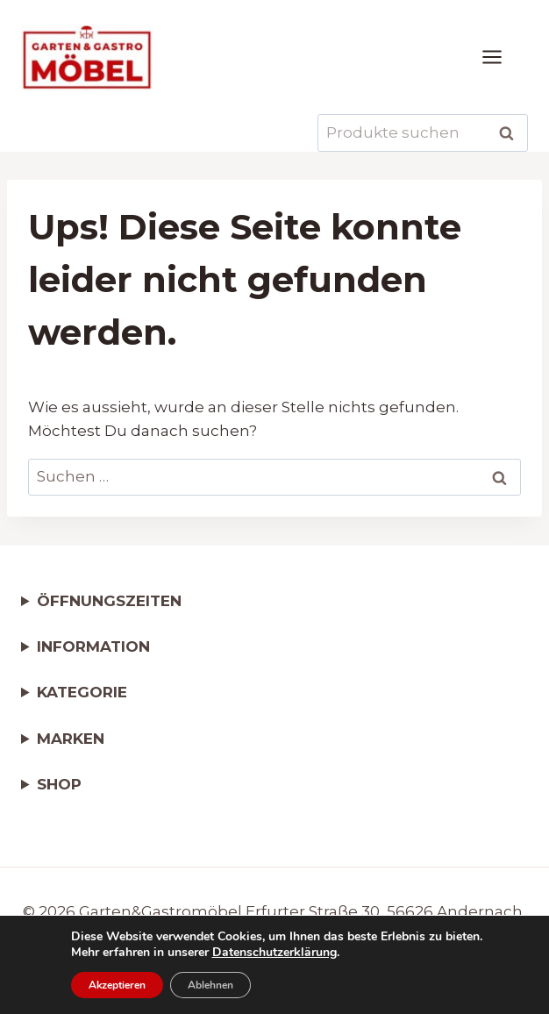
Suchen (511, 133)
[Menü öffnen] (501, 56)
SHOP (59, 784)
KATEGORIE (82, 692)
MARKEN (70, 738)
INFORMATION (93, 646)
